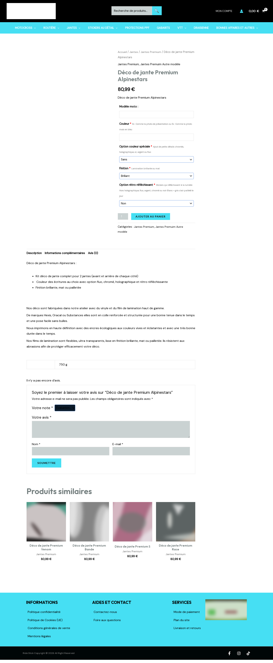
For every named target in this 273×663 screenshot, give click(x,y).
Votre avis (41, 416)
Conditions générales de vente (49, 628)
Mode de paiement (187, 611)
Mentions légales (39, 636)
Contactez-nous (105, 611)
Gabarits (161, 28)
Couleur (155, 126)
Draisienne (194, 28)
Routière (58, 28)
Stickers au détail (105, 28)
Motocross (34, 28)
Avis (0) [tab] (96, 251)
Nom (36, 443)
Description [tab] (35, 251)
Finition (139, 167)
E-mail (117, 443)
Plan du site (182, 619)
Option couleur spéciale (151, 149)
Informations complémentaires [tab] (67, 251)
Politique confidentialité (44, 611)
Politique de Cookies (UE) (45, 619)
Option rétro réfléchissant (156, 189)
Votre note (42, 406)
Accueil (122, 52)
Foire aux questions (107, 619)
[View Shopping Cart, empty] (256, 11)
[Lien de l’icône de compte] (241, 11)
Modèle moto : (128, 106)
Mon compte (225, 11)
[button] (42, 28)
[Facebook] (231, 653)
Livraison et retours (187, 628)
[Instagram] (240, 653)
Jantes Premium (151, 52)
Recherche (157, 10)
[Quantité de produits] (123, 214)
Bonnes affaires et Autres (228, 28)
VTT (177, 28)
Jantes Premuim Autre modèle (162, 64)
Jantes (78, 28)
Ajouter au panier (151, 214)
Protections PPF (137, 28)
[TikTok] (248, 653)
